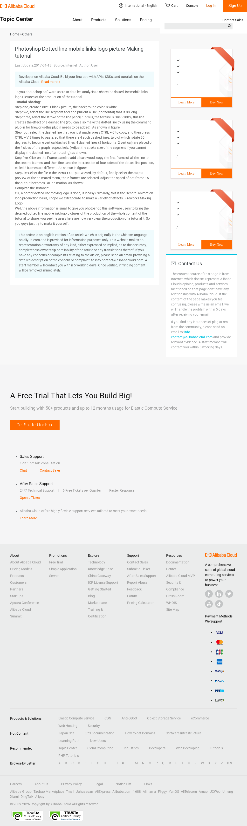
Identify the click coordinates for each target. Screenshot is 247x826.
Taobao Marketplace (49, 791)
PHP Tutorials (68, 756)
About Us (41, 784)
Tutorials (216, 748)
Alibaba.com (121, 791)
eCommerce (200, 718)
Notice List (123, 784)
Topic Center (67, 748)
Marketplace (97, 603)
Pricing (146, 20)
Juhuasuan (84, 791)
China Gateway (99, 576)
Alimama (149, 791)
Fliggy (162, 791)
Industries (131, 748)
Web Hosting (67, 726)
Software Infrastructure (183, 733)
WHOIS (171, 603)
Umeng (227, 791)
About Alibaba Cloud (25, 562)
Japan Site (66, 733)
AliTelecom (189, 791)
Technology (96, 562)
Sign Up (235, 5)
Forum (132, 596)
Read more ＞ (51, 82)
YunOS (174, 791)
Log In (211, 5)
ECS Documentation (100, 733)
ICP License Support (103, 582)
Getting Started (99, 589)
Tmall (70, 791)
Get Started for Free (34, 424)
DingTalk (27, 797)
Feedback (134, 589)
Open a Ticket (30, 498)
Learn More (186, 102)
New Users (98, 741)
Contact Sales (232, 20)
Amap (203, 791)
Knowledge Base (100, 569)
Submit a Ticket (138, 569)
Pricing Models (21, 569)
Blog (91, 596)
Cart (171, 5)
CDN (107, 718)
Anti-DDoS (129, 718)
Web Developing (187, 748)
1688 (137, 791)
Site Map (172, 609)
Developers (157, 748)
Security (94, 726)
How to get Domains (140, 733)
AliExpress (102, 791)
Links (148, 784)
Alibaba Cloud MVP (180, 576)
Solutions (123, 20)
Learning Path (69, 741)
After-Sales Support (141, 576)
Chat (23, 470)
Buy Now (216, 102)
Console (192, 5)
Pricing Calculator (140, 603)
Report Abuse (137, 582)
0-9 (229, 763)
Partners (16, 589)
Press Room (175, 596)
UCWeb (215, 791)
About (77, 20)
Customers (18, 582)
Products (98, 20)
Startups (16, 596)
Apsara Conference (24, 603)
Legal (99, 784)
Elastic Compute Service (76, 718)
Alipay (39, 797)
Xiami (14, 797)
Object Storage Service (164, 718)
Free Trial (56, 562)
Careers (16, 784)
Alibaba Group (21, 791)
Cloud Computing (100, 748)
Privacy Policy (71, 784)
